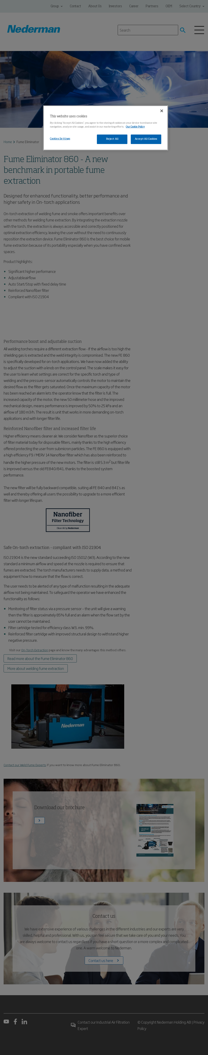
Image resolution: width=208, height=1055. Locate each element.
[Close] (162, 111)
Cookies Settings (60, 138)
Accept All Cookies (146, 139)
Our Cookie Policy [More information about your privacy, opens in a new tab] (135, 126)
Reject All (112, 139)
